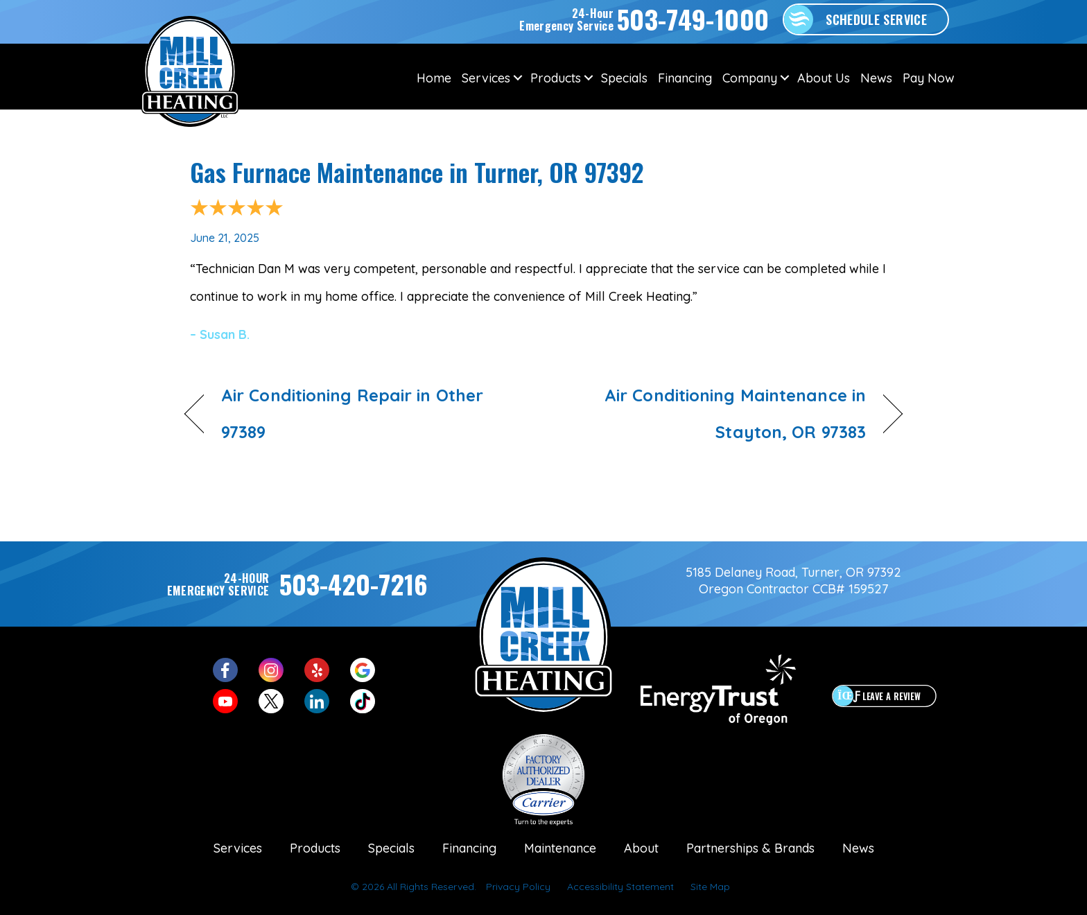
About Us (823, 78)
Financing (685, 78)
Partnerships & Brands (750, 848)
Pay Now (929, 78)
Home (434, 78)
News (876, 78)
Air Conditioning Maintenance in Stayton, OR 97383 (715, 413)
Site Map (710, 886)
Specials (624, 78)
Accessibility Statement (620, 886)
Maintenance (560, 848)
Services (486, 78)
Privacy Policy (518, 886)
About (641, 848)
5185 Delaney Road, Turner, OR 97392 (793, 572)
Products (555, 78)
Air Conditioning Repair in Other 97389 (352, 413)
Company (749, 78)
